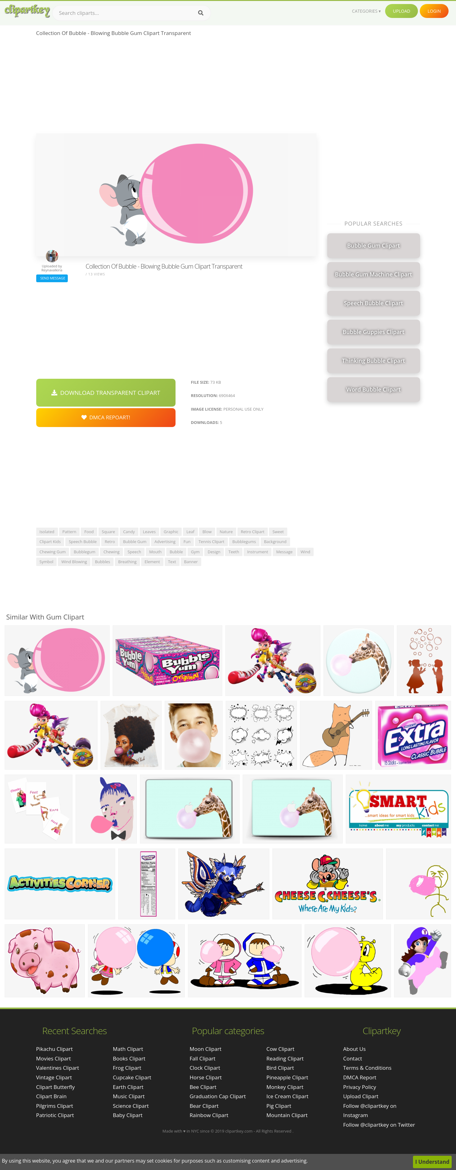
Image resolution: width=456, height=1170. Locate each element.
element (152, 561)
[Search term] (131, 13)
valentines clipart (57, 1067)
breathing (127, 561)
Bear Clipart (203, 1105)
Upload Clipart (361, 1096)
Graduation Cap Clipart (217, 1096)
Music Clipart (129, 1096)
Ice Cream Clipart (287, 1096)
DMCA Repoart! (105, 417)
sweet (278, 531)
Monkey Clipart (284, 1086)
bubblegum (84, 552)
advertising (165, 541)
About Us (354, 1048)
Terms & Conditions (367, 1067)
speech (134, 552)
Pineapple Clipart (287, 1077)
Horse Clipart (205, 1077)
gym (195, 552)
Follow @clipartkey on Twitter (379, 1124)
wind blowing (74, 561)
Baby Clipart (128, 1115)
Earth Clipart (128, 1086)
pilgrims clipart (54, 1105)
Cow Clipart (280, 1048)
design (214, 552)
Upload (401, 11)
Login (434, 11)
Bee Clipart (202, 1086)
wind (305, 552)
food (88, 531)
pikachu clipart (54, 1048)
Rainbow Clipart (208, 1115)
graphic (171, 531)
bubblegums (244, 541)
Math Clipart (128, 1048)
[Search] (200, 13)
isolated (47, 531)
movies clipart (53, 1058)
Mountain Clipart (286, 1115)
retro (110, 541)
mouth (155, 552)
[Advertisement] (176, 87)
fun (187, 541)
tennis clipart (211, 541)
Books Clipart (129, 1058)
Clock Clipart (204, 1067)
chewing (111, 552)
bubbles (102, 561)
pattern (69, 531)
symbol (47, 561)
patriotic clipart (55, 1115)
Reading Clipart (284, 1058)
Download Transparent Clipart (105, 393)
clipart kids (50, 541)
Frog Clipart (127, 1067)
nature (226, 531)
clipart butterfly (55, 1086)
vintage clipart (54, 1077)
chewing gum (53, 552)
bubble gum (134, 541)
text (172, 561)
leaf (190, 531)
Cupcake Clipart (132, 1077)
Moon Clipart (205, 1048)
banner (191, 561)
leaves (149, 531)
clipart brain (51, 1096)
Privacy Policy (359, 1086)
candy (129, 531)
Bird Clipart (280, 1067)
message (284, 552)
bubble (176, 552)
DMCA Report (359, 1077)
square (108, 531)
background (275, 541)
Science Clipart (131, 1105)
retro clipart (252, 531)
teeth (233, 552)
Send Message (52, 278)
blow (207, 531)
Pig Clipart (278, 1105)
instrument (257, 552)
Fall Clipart (202, 1058)
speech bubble (83, 541)
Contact (352, 1058)
